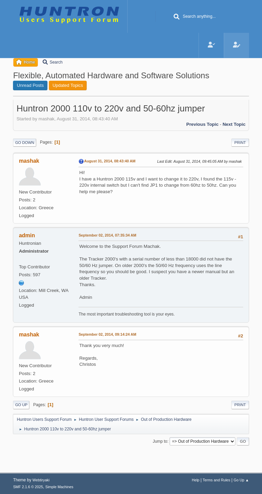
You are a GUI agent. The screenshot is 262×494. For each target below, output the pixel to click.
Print (240, 143)
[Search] (177, 17)
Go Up (21, 405)
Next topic (233, 124)
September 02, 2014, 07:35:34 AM (107, 235)
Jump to (160, 441)
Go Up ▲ (241, 480)
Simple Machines (59, 487)
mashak (29, 161)
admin (27, 235)
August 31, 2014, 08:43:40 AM (109, 161)
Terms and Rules (216, 480)
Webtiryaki (40, 480)
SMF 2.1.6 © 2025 (28, 487)
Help (195, 480)
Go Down (24, 143)
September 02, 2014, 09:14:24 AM (107, 334)
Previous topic (202, 124)
